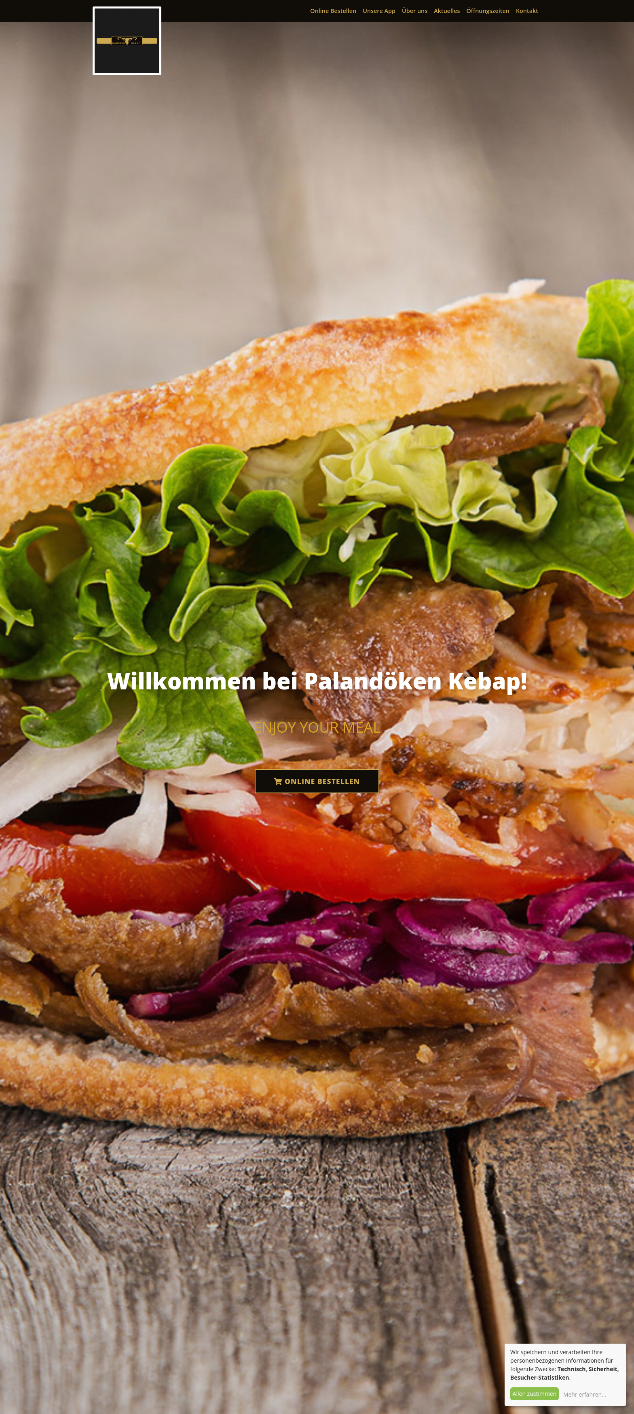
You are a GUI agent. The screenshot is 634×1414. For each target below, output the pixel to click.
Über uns (414, 11)
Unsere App (379, 11)
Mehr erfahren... (584, 1394)
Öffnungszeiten (487, 11)
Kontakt (527, 11)
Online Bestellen (333, 11)
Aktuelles (447, 11)
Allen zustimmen (535, 1393)
